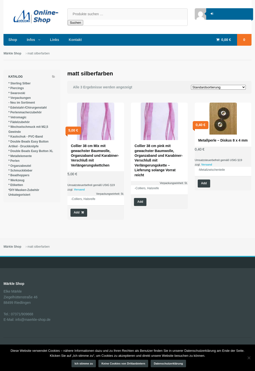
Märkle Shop (12, 53)
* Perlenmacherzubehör (25, 112)
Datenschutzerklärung (168, 363)
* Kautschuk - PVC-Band (25, 136)
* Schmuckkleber (20, 170)
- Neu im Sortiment (21, 102)
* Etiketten (15, 185)
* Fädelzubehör (19, 122)
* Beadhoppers (19, 175)
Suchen (75, 22)
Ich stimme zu (84, 363)
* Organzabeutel (19, 166)
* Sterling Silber (19, 83)
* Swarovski (16, 93)
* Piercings (16, 88)
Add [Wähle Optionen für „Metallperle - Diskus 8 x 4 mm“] (204, 183)
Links (54, 40)
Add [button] (76, 212)
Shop (12, 40)
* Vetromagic (17, 117)
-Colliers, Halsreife (83, 199)
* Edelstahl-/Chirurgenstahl (27, 107)
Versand (79, 189)
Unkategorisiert (19, 194)
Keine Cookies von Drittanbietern (123, 363)
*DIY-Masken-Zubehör (23, 190)
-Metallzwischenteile (211, 170)
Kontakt (75, 40)
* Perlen (14, 161)
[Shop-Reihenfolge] (218, 87)
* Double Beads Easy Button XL (30, 151)
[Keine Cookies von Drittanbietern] (248, 357)
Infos (31, 40)
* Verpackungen (19, 98)
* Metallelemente (20, 156)
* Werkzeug (16, 180)
